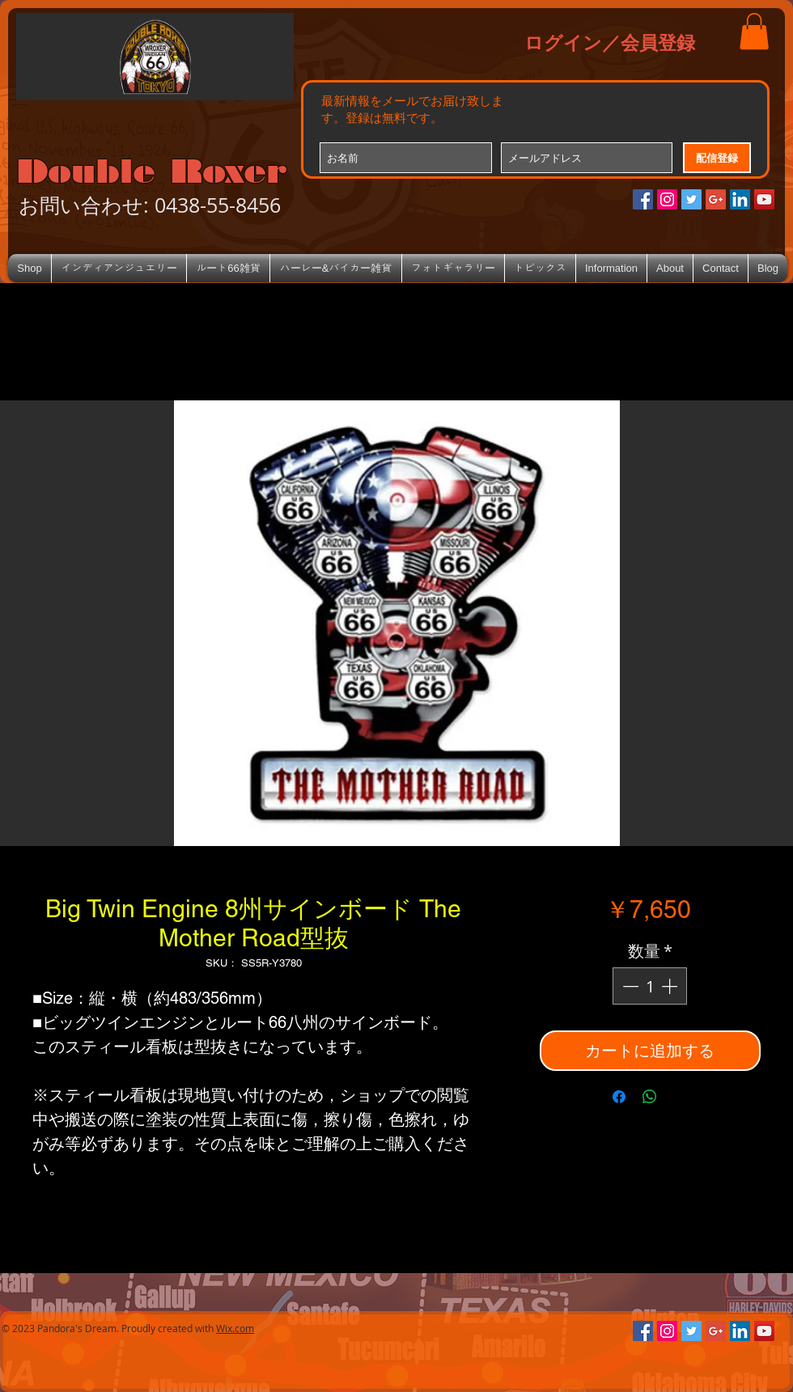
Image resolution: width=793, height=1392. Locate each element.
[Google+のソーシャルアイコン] (716, 199)
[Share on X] (680, 1096)
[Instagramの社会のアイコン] (667, 199)
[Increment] (671, 986)
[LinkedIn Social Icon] (740, 199)
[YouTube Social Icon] (764, 199)
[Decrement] (628, 986)
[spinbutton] (649, 986)
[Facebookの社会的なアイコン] (643, 199)
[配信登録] (717, 157)
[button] (754, 31)
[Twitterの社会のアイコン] (691, 199)
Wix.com (235, 1328)
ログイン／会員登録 (609, 42)
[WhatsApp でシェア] (649, 1096)
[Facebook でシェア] (619, 1096)
